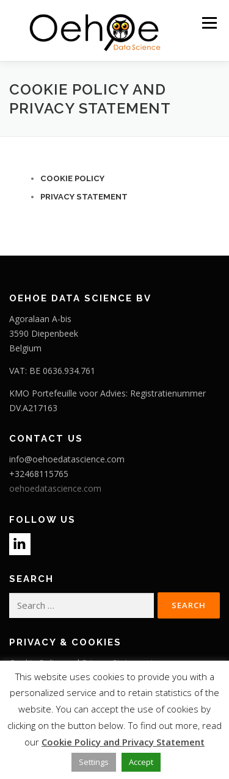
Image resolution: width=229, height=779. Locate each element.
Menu (208, 23)
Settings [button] (94, 761)
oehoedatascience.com (55, 488)
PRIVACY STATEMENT (84, 196)
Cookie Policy (72, 178)
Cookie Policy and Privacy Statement (123, 742)
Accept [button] (141, 761)
